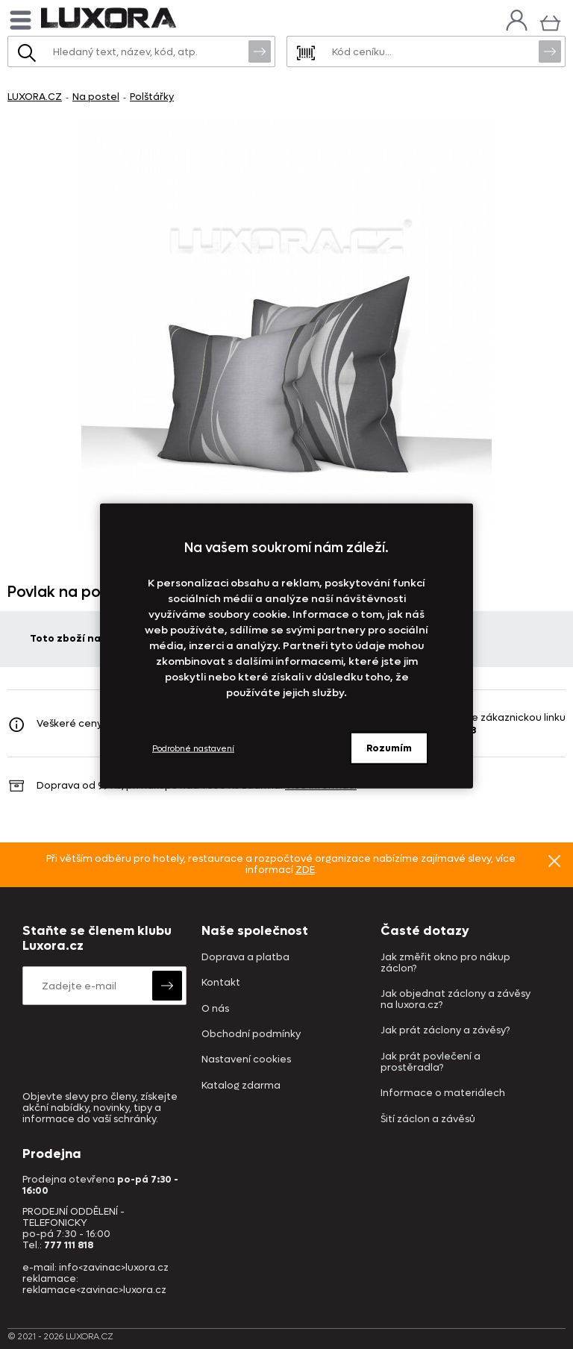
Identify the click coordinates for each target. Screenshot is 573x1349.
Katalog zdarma (241, 1086)
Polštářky (152, 96)
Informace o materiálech (443, 1093)
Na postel (95, 96)
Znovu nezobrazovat (554, 860)
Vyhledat (259, 50)
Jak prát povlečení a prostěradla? (430, 1062)
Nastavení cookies (246, 1059)
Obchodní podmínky (251, 1034)
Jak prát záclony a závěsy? (445, 1030)
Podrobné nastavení (193, 748)
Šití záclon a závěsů (428, 1119)
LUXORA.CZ (34, 96)
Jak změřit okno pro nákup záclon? (445, 963)
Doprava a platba (245, 957)
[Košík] (550, 21)
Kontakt (220, 983)
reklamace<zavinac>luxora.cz (94, 1289)
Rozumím (389, 748)
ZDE (305, 869)
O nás (215, 1009)
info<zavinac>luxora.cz (114, 1267)
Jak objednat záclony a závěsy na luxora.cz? (455, 1000)
